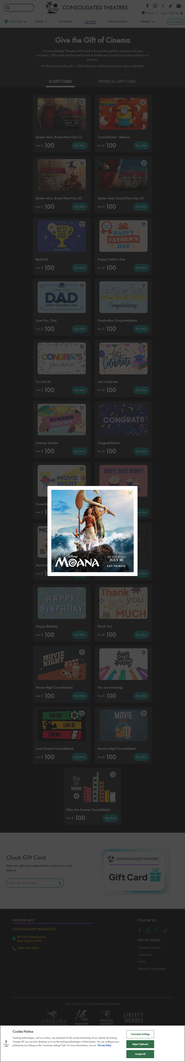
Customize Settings (140, 1034)
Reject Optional (140, 1044)
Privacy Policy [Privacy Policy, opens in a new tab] (104, 1045)
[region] (92, 1043)
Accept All (140, 1054)
